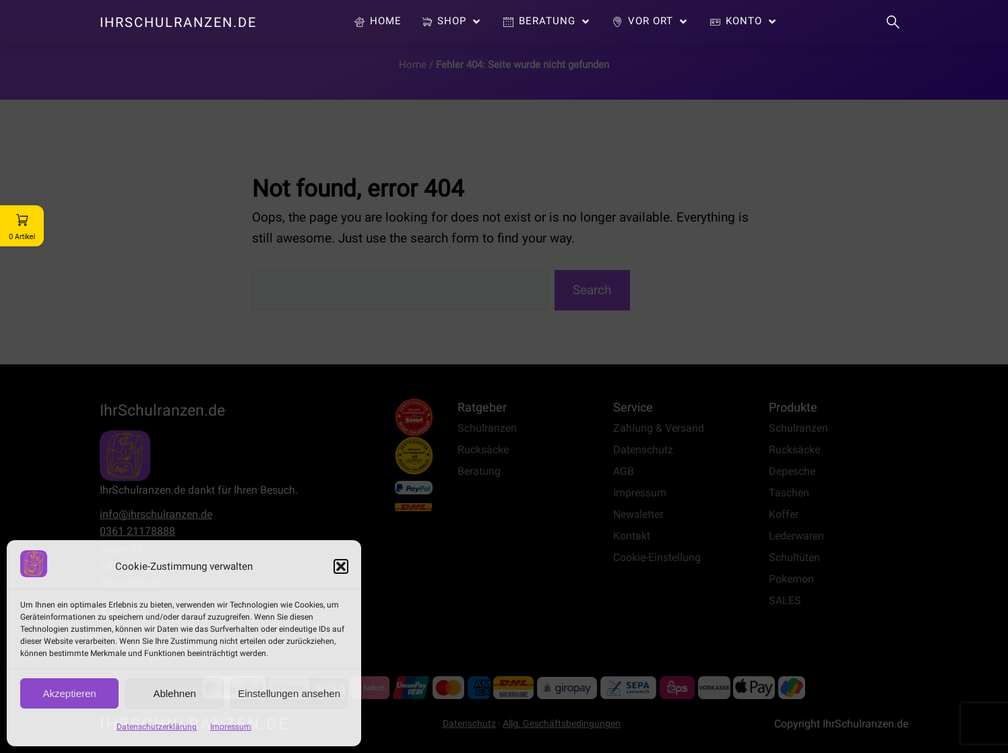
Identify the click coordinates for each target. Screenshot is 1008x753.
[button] (341, 566)
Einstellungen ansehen (289, 693)
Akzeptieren (69, 693)
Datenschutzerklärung (157, 726)
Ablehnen (174, 693)
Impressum (230, 726)
